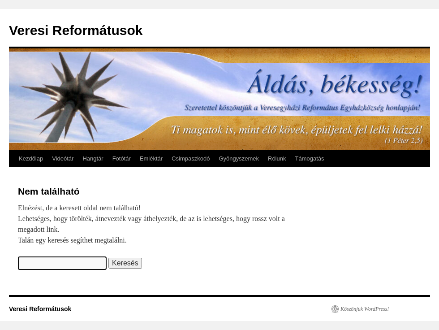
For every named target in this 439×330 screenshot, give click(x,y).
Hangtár (92, 158)
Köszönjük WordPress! (364, 309)
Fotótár (121, 158)
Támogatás (309, 158)
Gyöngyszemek (239, 158)
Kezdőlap (31, 158)
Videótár (62, 158)
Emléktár (151, 158)
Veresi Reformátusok (75, 30)
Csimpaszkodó (191, 158)
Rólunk (277, 158)
